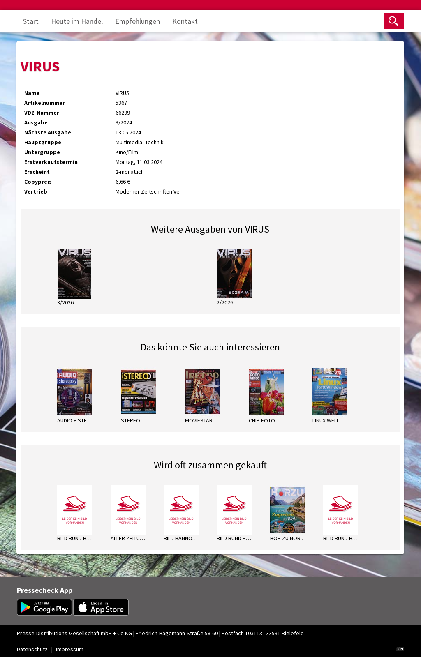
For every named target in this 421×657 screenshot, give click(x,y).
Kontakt (185, 21)
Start (31, 21)
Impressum (69, 649)
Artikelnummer (44, 102)
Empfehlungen (137, 21)
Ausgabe (36, 122)
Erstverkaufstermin (51, 162)
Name (31, 93)
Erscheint (37, 171)
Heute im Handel (77, 21)
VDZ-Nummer (41, 112)
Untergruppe (42, 152)
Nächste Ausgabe (47, 132)
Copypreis (38, 181)
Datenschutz (32, 649)
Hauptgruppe (42, 142)
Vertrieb (35, 191)
